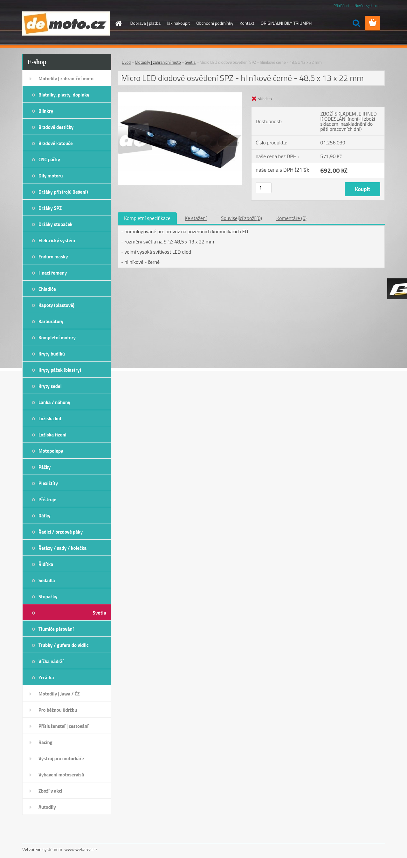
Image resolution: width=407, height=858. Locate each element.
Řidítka (45, 564)
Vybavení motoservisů (61, 774)
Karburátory (50, 321)
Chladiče (47, 289)
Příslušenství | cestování (63, 726)
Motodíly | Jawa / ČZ (59, 693)
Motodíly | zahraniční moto (65, 78)
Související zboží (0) (241, 218)
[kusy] (264, 187)
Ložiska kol (49, 418)
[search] (356, 23)
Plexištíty (48, 483)
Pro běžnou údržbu (57, 710)
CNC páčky (49, 159)
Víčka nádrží (51, 661)
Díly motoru (50, 175)
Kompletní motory (57, 337)
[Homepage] (118, 23)
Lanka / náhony (54, 402)
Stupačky (48, 596)
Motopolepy (50, 451)
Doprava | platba (145, 23)
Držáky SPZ (50, 208)
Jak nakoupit (178, 23)
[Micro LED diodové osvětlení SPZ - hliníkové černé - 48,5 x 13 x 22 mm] (180, 95)
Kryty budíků (51, 353)
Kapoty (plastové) (56, 305)
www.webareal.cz (81, 849)
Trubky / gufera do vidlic (63, 645)
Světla (99, 612)
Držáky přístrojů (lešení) (63, 192)
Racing (45, 742)
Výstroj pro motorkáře (61, 758)
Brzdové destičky (55, 127)
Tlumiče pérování (56, 629)
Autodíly (47, 807)
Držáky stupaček (55, 224)
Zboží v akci (50, 791)
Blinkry (45, 111)
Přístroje (47, 499)
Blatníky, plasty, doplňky (63, 94)
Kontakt (247, 23)
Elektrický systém (56, 240)
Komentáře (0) (291, 218)
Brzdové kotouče (55, 143)
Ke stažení (196, 218)
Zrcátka (46, 677)
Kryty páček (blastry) (59, 370)
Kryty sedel (50, 386)
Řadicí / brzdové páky (60, 531)
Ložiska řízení (52, 434)
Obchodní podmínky (214, 23)
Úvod (126, 62)
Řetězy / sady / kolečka (62, 548)
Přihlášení (341, 6)
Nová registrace (367, 6)
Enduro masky (53, 256)
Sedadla (46, 580)
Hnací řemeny (52, 272)
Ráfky (44, 515)
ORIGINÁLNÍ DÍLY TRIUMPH (286, 23)
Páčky (44, 467)
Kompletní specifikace (147, 218)
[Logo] (66, 23)
